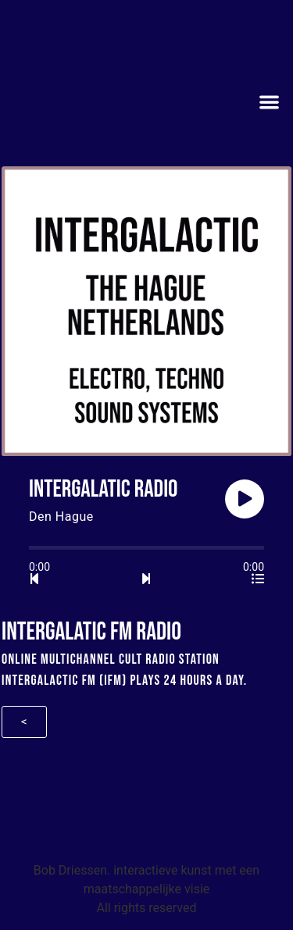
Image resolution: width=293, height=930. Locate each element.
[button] (270, 102)
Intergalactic (40, 680)
